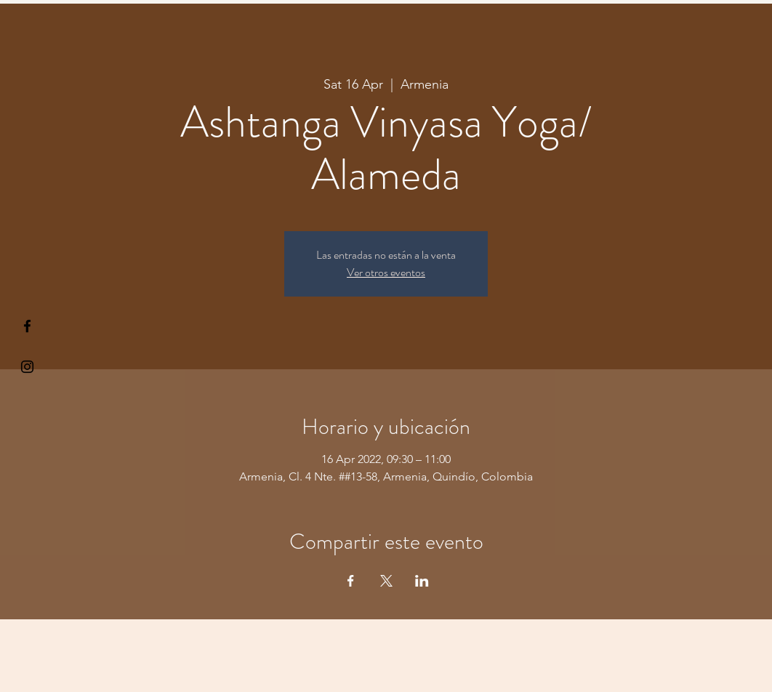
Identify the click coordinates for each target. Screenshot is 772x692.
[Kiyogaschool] (27, 366)
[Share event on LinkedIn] (422, 581)
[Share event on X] (386, 581)
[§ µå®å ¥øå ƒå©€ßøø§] (27, 326)
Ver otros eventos (386, 272)
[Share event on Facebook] (351, 581)
